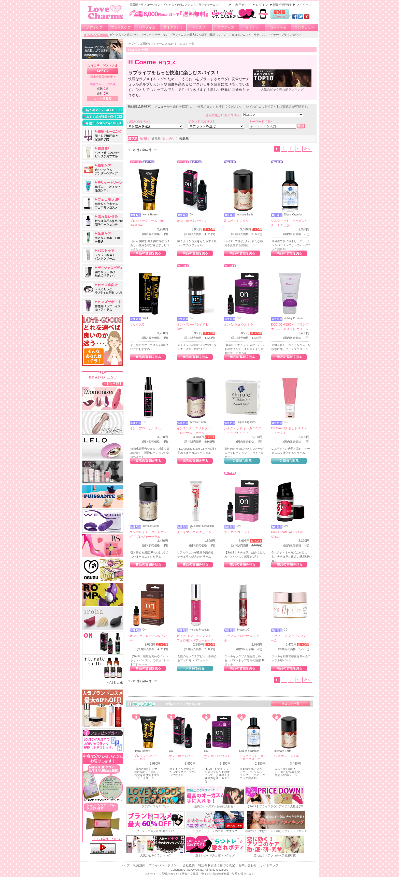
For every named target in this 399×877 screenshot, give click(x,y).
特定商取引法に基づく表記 (217, 865)
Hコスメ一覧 (290, 703)
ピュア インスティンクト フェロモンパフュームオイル (195, 640)
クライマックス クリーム (194, 532)
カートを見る (102, 98)
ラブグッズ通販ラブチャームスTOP (151, 43)
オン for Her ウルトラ (238, 324)
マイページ (303, 5)
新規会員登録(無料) (102, 76)
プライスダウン (291, 34)
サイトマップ (269, 865)
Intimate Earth (245, 214)
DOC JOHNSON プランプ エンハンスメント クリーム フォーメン (290, 329)
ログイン (262, 5)
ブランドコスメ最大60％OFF (189, 34)
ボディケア (94, 27)
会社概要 (189, 865)
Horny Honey (150, 214)
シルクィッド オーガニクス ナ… (251, 757)
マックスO (137, 324)
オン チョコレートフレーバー (148, 638)
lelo (165, 34)
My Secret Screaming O (202, 527)
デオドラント (173, 27)
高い (172, 138)
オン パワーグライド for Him (193, 327)
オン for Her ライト (237, 532)
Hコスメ (199, 27)
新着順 (145, 138)
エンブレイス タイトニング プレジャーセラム (148, 534)
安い (165, 138)
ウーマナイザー (150, 34)
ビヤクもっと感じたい (124, 34)
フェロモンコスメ (240, 34)
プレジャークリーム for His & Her (147, 223)
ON (191, 214)
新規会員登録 (282, 5)
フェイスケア (121, 27)
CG (286, 422)
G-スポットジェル (236, 221)
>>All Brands (114, 682)
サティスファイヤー (267, 34)
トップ (126, 865)
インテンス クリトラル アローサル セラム (195, 431)
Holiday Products (293, 318)
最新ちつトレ (218, 34)
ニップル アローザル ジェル (241, 638)
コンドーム (278, 27)
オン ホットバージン (192, 221)
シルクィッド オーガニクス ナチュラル (289, 223)
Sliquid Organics (293, 214)
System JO (243, 629)
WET (145, 318)
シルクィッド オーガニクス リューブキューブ (242, 431)
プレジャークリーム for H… (146, 757)
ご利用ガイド (241, 5)
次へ (307, 149)
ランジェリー (305, 27)
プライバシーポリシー (164, 865)
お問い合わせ (248, 865)
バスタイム (147, 27)
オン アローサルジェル (146, 428)
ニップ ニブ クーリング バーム (289, 638)
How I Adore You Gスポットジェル (290, 534)
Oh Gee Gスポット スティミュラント (289, 431)
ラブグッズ (226, 27)
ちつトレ (252, 27)
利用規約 (139, 865)
